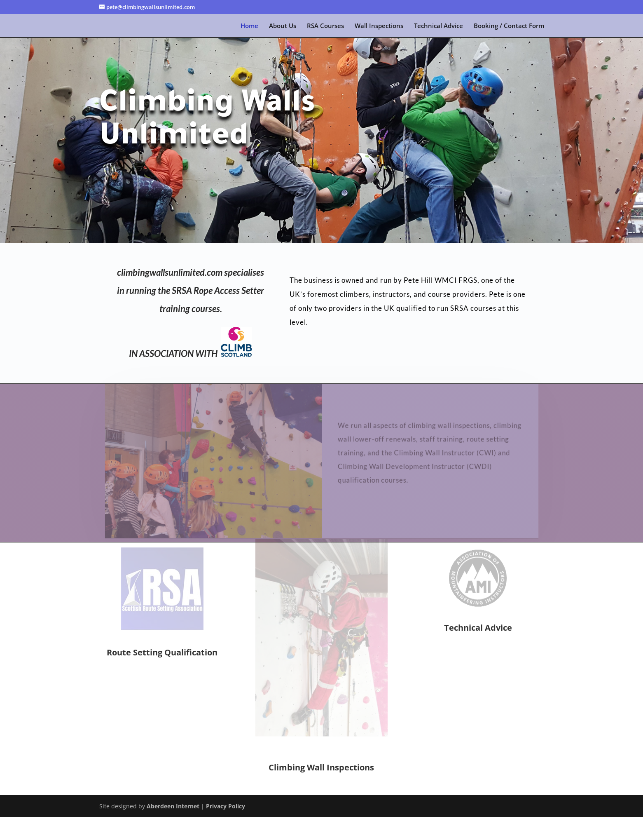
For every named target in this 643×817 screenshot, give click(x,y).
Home (249, 26)
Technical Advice (438, 26)
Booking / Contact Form (509, 26)
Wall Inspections (379, 26)
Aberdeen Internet (173, 806)
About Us (282, 26)
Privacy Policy (225, 806)
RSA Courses (325, 26)
